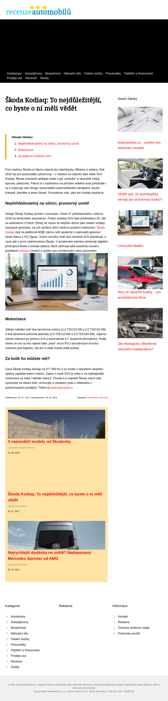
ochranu (24, 250)
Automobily (92, 397)
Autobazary (14, 73)
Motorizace (25, 150)
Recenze (31, 78)
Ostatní (22, 447)
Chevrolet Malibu (130, 246)
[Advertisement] (84, 46)
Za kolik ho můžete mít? (34, 156)
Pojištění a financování (138, 73)
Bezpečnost (53, 73)
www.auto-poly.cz (61, 387)
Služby (44, 78)
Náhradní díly (72, 73)
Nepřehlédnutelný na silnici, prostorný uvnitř (48, 143)
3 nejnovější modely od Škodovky (39, 441)
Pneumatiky (113, 73)
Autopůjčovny (33, 73)
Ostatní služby (93, 73)
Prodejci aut (14, 78)
